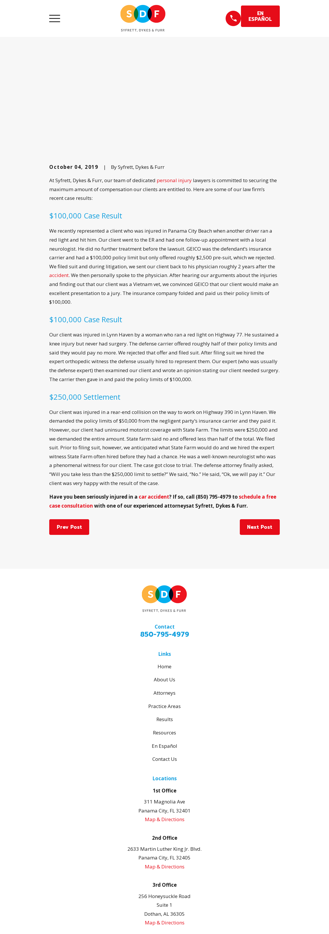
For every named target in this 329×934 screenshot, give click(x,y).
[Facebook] (164, 854)
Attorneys (164, 594)
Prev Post (69, 428)
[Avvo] (176, 854)
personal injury (174, 81)
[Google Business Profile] (152, 854)
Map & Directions (164, 720)
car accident (154, 398)
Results (164, 620)
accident (59, 176)
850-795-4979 (164, 536)
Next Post (259, 428)
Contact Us (164, 660)
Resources (164, 634)
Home (164, 567)
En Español (164, 647)
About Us (164, 581)
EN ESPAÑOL (260, 16)
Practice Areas (164, 607)
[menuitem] (57, 921)
